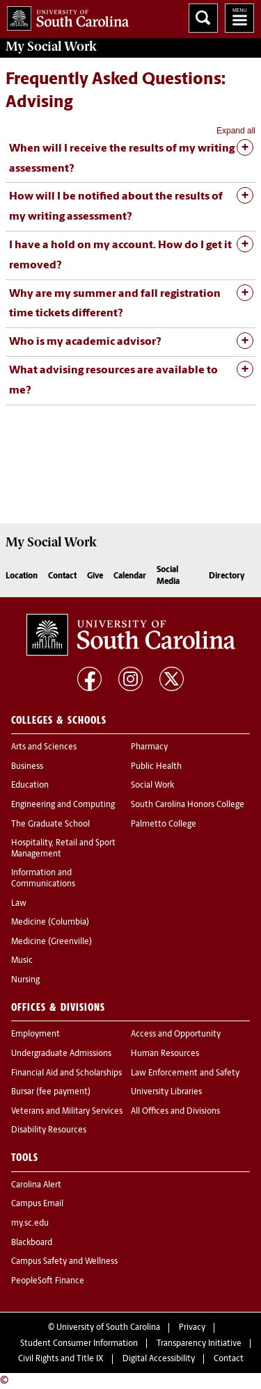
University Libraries (166, 1092)
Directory (227, 576)
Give (95, 576)
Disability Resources (48, 1130)
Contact (62, 576)
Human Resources (165, 1054)
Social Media (168, 576)
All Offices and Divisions (175, 1111)
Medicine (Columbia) (50, 922)
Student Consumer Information (79, 1344)
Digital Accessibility (158, 1359)
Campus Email (37, 1204)
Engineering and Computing (63, 805)
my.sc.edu (30, 1223)
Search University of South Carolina (203, 18)
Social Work (152, 785)
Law (18, 904)
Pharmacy (149, 747)
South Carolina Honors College (187, 805)
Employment (35, 1034)
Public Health (156, 767)
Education (30, 785)
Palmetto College (163, 824)
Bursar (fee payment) (50, 1092)
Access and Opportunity (176, 1034)
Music (22, 961)
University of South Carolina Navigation (239, 18)
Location (22, 576)
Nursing (25, 980)
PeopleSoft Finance (47, 1281)
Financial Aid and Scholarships (66, 1073)
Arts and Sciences (44, 747)
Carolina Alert (36, 1185)
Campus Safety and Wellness (64, 1262)
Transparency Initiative (199, 1344)
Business (27, 767)
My (51, 46)
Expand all (235, 131)
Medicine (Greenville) (51, 942)
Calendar (129, 576)
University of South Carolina (108, 1328)
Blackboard (31, 1243)
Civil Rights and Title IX (61, 1359)
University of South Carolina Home (64, 15)
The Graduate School (50, 824)
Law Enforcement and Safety (185, 1073)
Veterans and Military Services (66, 1111)
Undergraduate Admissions (61, 1054)
